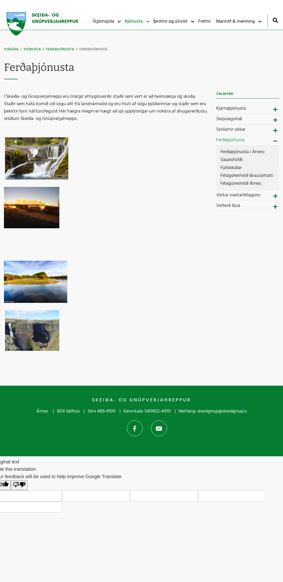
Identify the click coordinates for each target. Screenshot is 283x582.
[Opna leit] (275, 20)
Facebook (135, 428)
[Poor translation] (19, 485)
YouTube (159, 428)
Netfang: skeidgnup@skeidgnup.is (213, 411)
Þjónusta (32, 49)
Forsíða (11, 49)
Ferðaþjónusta (60, 49)
